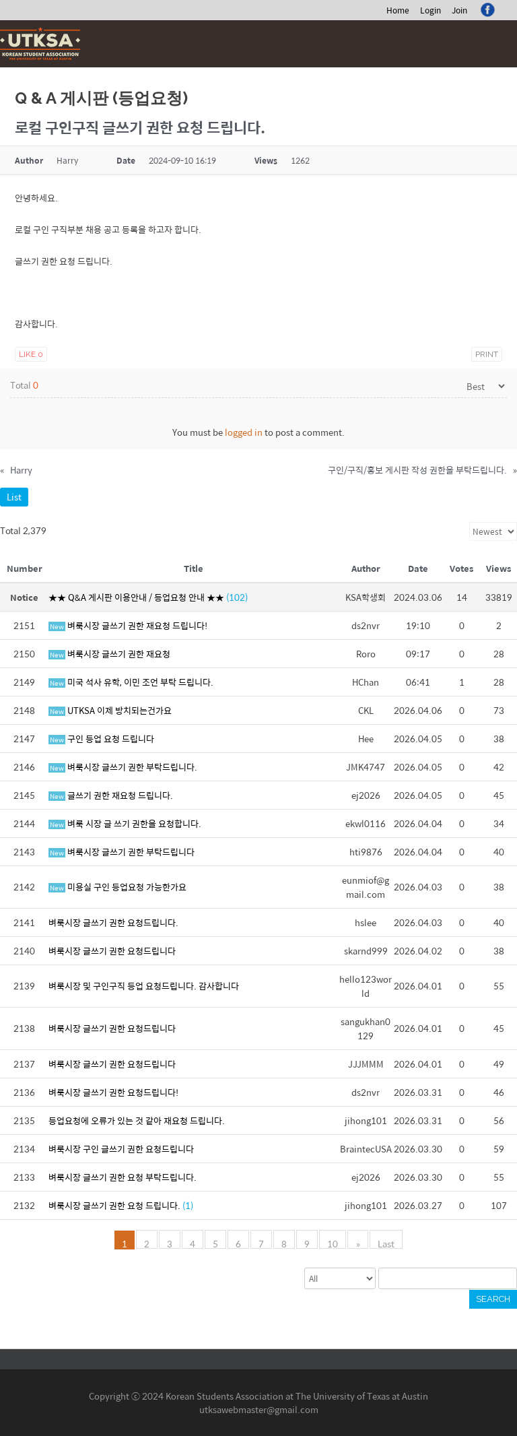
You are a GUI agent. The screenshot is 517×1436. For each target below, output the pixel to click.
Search (493, 1299)
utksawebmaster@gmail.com (258, 1409)
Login (430, 10)
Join (459, 10)
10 (333, 1243)
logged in (244, 432)
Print (486, 354)
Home (397, 10)
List (14, 497)
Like (31, 354)
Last (386, 1243)
